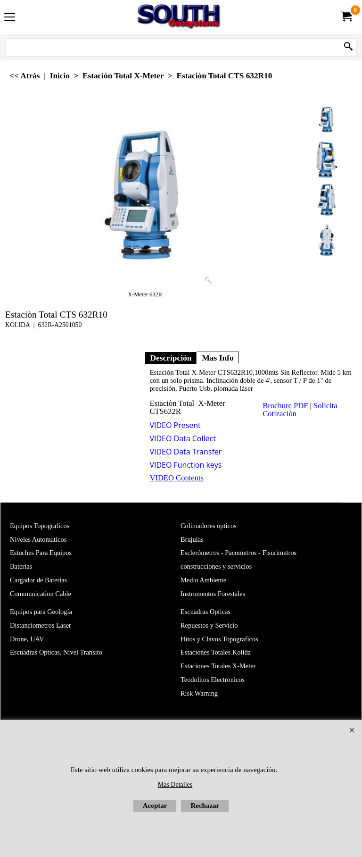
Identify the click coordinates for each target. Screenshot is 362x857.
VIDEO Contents (176, 477)
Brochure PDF (285, 405)
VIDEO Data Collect (182, 438)
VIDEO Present (174, 425)
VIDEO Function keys (185, 465)
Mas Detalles (175, 784)
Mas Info (217, 357)
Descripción (170, 357)
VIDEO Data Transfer (185, 451)
